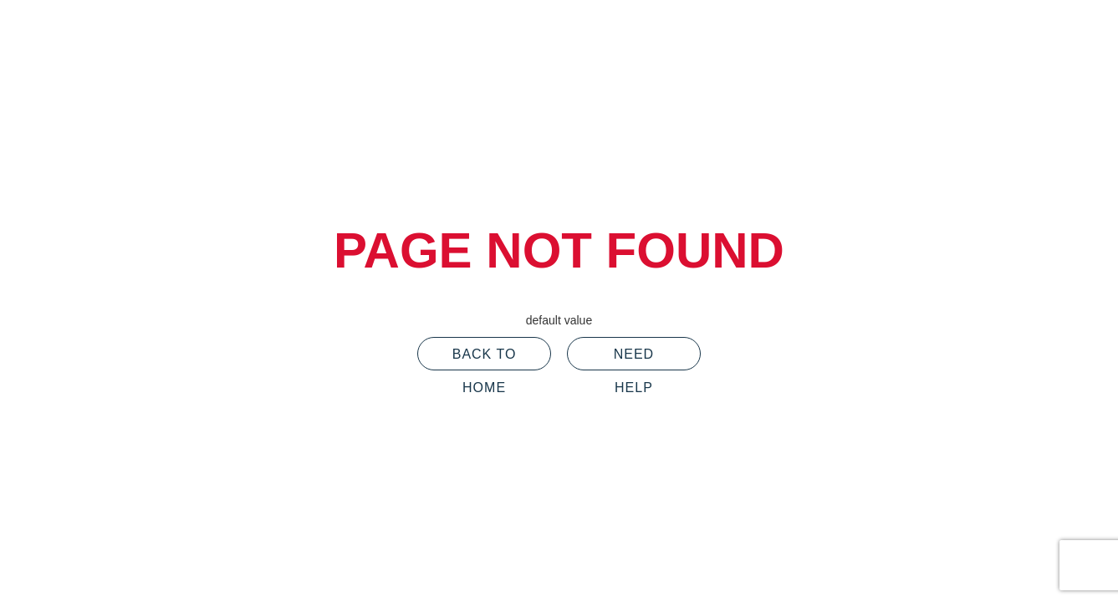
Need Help (634, 358)
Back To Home (484, 358)
